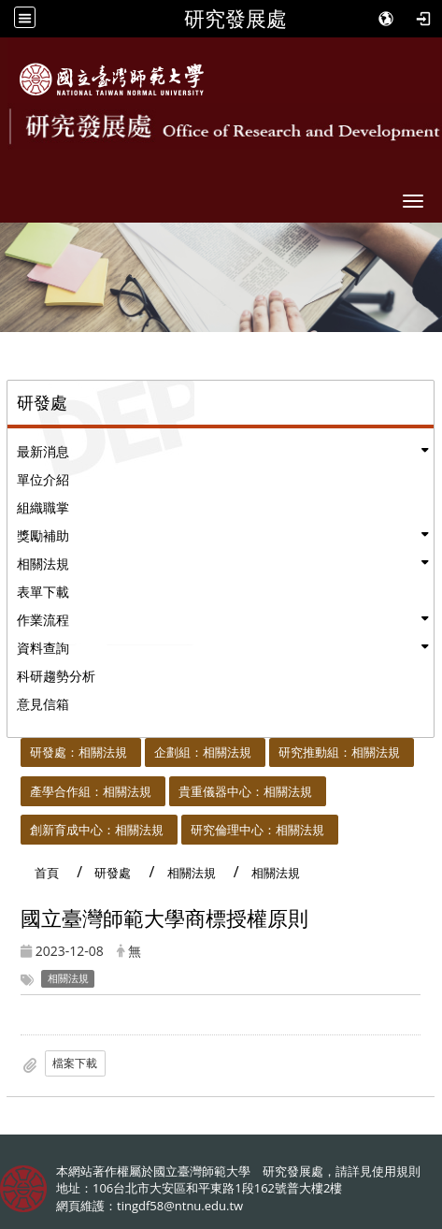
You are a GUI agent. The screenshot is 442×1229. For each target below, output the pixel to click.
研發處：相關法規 (78, 752)
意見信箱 (43, 704)
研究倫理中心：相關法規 (257, 829)
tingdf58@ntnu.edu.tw (180, 1205)
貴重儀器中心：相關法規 (245, 791)
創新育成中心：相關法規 (97, 829)
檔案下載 (74, 1063)
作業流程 (43, 620)
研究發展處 (235, 19)
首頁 (47, 872)
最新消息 (43, 451)
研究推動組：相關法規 (339, 752)
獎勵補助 (43, 535)
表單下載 (43, 591)
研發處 (112, 872)
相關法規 (43, 563)
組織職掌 (43, 507)
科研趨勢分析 (56, 676)
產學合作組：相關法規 (90, 791)
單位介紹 (43, 479)
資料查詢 (43, 648)
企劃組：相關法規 (202, 752)
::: (13, 748)
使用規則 (396, 1171)
